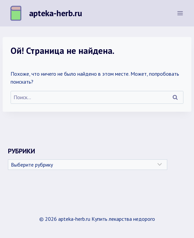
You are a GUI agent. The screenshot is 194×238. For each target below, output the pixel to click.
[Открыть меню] (180, 13)
